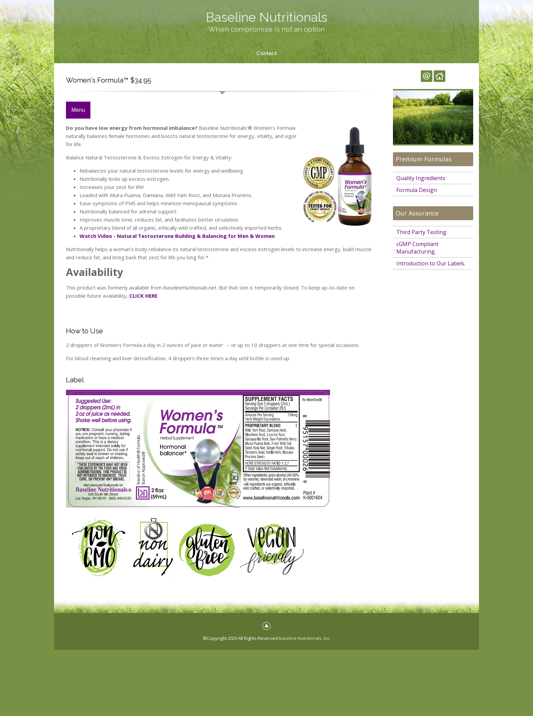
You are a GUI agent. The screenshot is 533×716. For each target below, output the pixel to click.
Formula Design (416, 190)
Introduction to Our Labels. (430, 263)
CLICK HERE (143, 295)
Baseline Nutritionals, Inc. (304, 638)
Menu (78, 110)
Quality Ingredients (420, 178)
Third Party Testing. (421, 232)
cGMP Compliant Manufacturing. (417, 247)
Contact (266, 53)
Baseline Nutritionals (266, 17)
